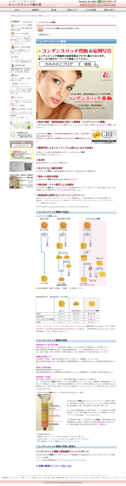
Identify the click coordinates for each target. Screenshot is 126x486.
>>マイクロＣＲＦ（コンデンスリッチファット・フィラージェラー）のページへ (62, 207)
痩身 (16, 57)
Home (13, 15)
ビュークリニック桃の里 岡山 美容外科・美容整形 (25, 5)
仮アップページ (22, 15)
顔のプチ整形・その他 (23, 109)
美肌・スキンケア (21, 84)
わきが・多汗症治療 (22, 47)
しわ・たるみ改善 (21, 34)
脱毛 (16, 75)
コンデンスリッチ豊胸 (36, 15)
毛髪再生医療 (20, 65)
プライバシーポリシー (113, 477)
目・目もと (19, 97)
